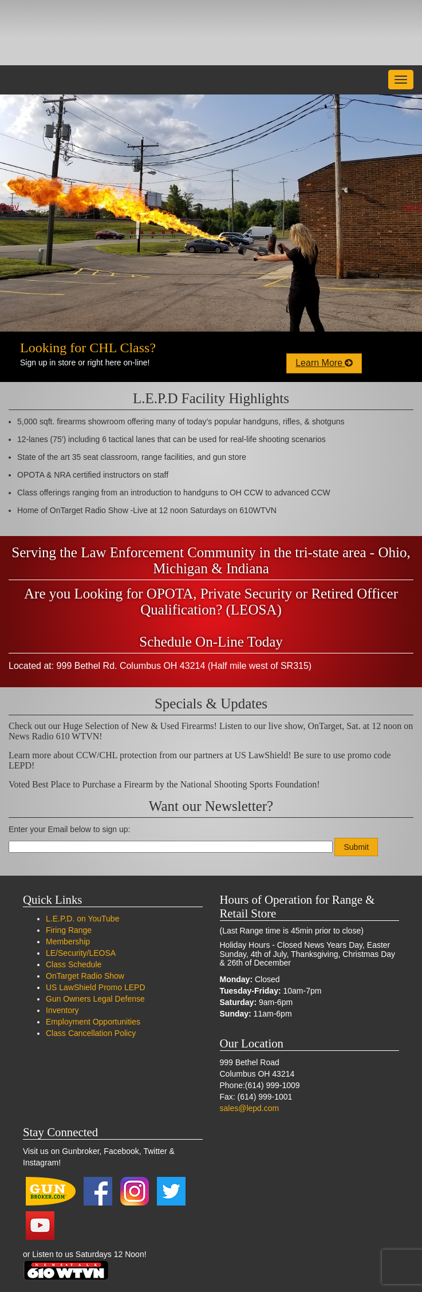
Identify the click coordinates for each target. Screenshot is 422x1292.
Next (412, 207)
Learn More (324, 363)
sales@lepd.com (249, 1108)
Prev (9, 207)
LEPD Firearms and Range (89, 32)
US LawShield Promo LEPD (95, 987)
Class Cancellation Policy (91, 1033)
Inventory (62, 1010)
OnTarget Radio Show (85, 975)
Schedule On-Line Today (211, 641)
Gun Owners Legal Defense (95, 998)
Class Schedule (73, 964)
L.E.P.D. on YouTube (82, 918)
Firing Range (69, 930)
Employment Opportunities (93, 1021)
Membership (68, 941)
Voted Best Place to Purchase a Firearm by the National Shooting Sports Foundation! (164, 784)
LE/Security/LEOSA (81, 953)
